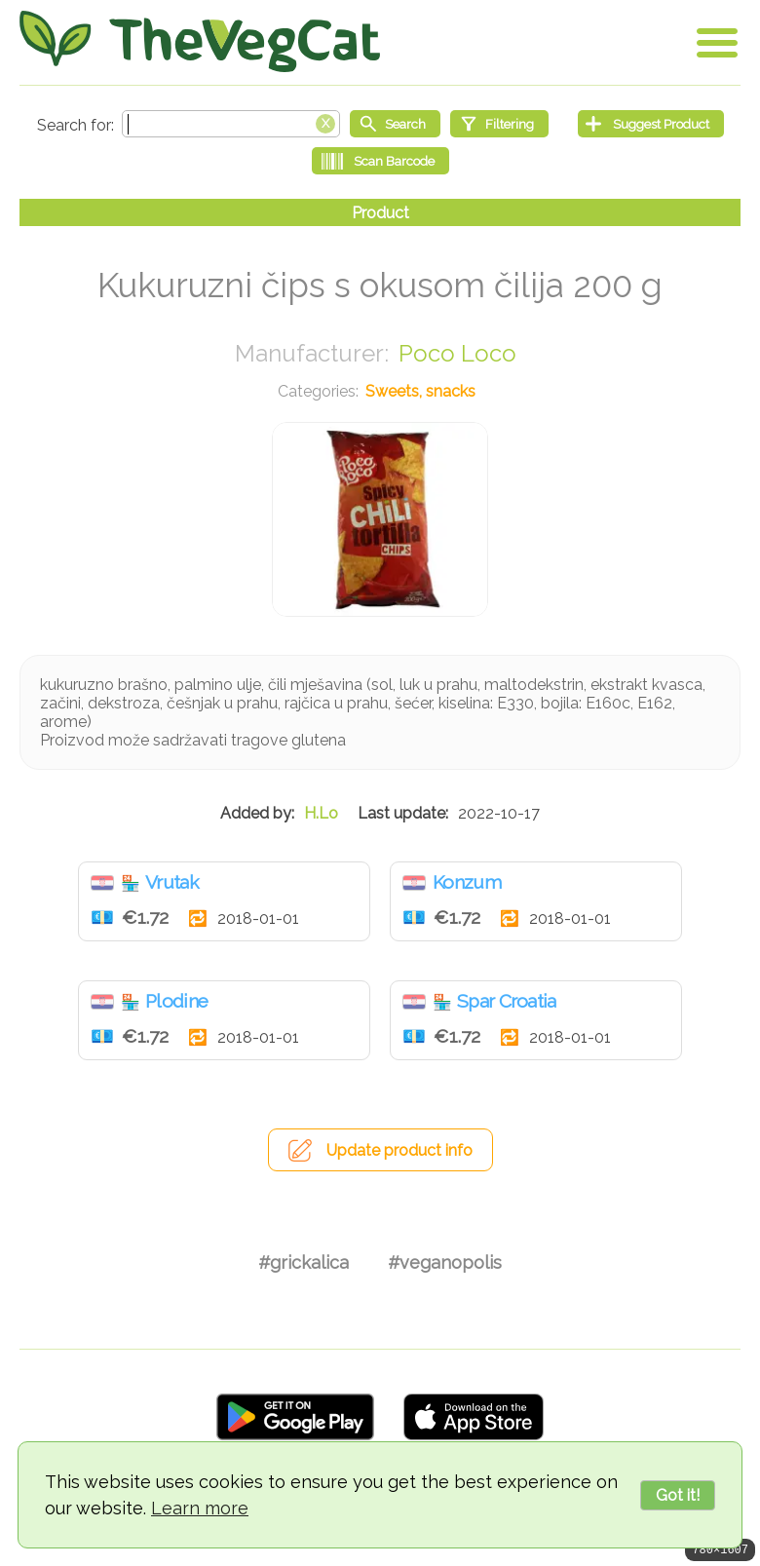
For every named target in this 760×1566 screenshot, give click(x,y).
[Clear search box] (325, 122)
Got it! (678, 1495)
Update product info (399, 1150)
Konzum (467, 882)
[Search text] (231, 123)
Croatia (102, 883)
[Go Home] (199, 41)
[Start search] (395, 123)
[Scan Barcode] (380, 160)
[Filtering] (499, 123)
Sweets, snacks (420, 391)
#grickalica (303, 1262)
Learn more (199, 1508)
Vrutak (172, 882)
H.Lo (321, 813)
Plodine (176, 1001)
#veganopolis (445, 1262)
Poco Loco (457, 353)
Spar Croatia (506, 1001)
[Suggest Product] (651, 123)
